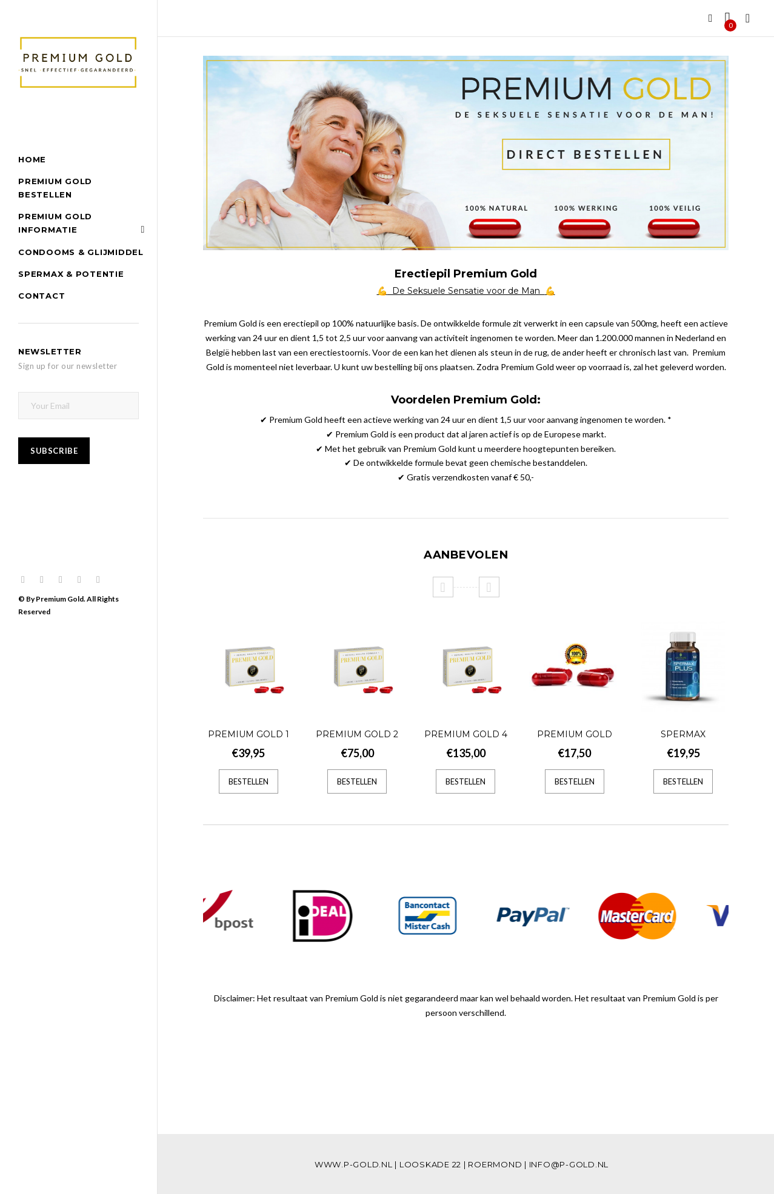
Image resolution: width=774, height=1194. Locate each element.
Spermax (683, 734)
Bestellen (249, 781)
